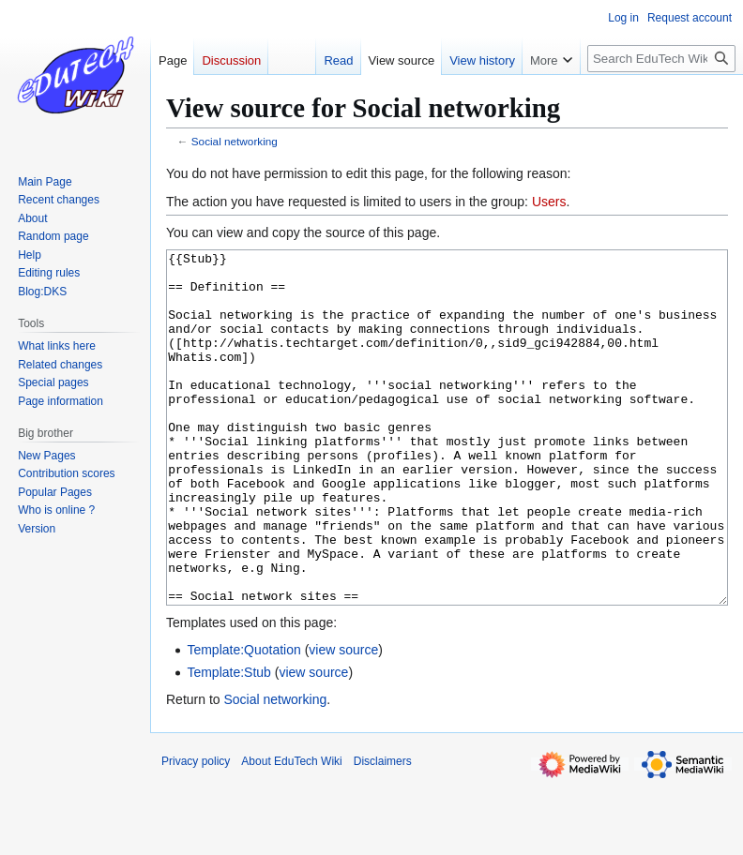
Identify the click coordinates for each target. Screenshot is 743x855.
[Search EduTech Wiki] (661, 58)
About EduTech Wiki (291, 831)
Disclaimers (383, 831)
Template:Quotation (243, 720)
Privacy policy (195, 831)
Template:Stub (229, 742)
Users (549, 201)
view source (343, 720)
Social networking (234, 141)
